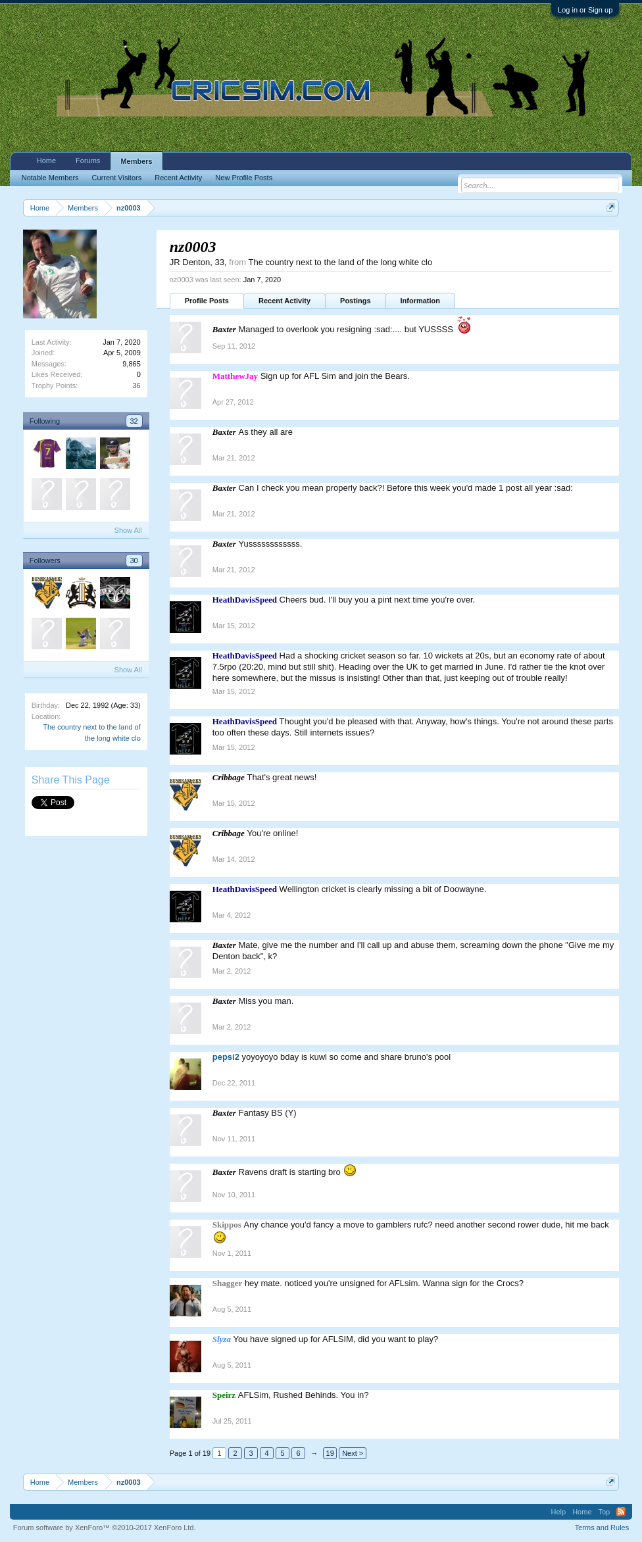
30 (134, 560)
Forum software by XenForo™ (104, 1527)
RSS (621, 1511)
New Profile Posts (243, 178)
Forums (88, 160)
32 (134, 421)
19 (330, 1453)
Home (46, 160)
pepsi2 (225, 1057)
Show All (128, 530)
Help (558, 1512)
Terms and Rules (602, 1527)
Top (604, 1512)
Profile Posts (207, 301)
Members (136, 161)
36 (137, 385)
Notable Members (50, 178)
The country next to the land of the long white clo (340, 262)
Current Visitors (117, 178)
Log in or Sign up (585, 10)
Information (421, 301)
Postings (355, 301)
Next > (352, 1453)
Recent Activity (284, 301)
